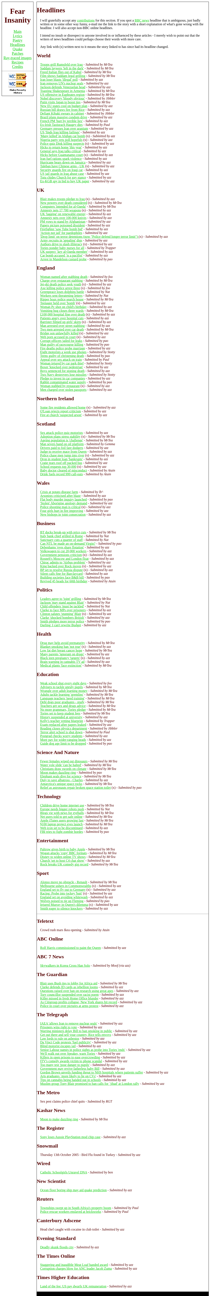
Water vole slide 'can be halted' (61, 765)
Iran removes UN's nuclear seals (61, 83)
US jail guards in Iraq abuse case (62, 173)
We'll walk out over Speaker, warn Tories (67, 1053)
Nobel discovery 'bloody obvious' (62, 98)
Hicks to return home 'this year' (61, 147)
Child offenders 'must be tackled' (62, 606)
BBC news (142, 20)
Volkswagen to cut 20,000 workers (63, 551)
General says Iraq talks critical (60, 151)
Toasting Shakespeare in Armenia (62, 91)
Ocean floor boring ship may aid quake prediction (73, 1190)
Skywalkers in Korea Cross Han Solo (65, 965)
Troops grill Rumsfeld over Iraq (61, 64)
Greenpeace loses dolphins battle (62, 292)
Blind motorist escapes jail (58, 1046)
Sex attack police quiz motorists (61, 433)
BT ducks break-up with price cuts (63, 532)
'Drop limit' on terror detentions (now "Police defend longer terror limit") (89, 236)
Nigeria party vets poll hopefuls (61, 140)
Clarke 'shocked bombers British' (62, 617)
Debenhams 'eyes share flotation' (62, 547)
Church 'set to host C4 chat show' (62, 860)
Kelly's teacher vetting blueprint (61, 721)
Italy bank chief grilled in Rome (61, 536)
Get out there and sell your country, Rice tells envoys (75, 1035)
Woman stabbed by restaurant (60, 386)
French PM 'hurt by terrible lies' (61, 121)
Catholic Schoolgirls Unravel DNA (63, 1172)
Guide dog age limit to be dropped (63, 743)
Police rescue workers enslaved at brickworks (70, 1211)
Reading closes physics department (63, 728)
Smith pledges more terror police (62, 621)
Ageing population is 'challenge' (61, 440)
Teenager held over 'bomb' (57, 303)
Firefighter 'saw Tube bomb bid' (61, 229)
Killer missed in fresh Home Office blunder (69, 998)
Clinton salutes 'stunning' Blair (60, 614)
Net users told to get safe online (61, 816)
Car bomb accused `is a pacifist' (61, 255)
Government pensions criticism (61, 555)
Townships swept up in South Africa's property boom (75, 1208)
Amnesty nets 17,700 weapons (60, 210)
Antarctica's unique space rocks (61, 784)
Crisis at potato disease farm (59, 492)
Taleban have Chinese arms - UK (62, 166)
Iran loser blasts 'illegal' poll (59, 79)
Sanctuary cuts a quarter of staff (61, 540)
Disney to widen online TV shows (63, 857)
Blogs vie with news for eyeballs (62, 813)
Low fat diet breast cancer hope (61, 650)
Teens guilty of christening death (62, 356)
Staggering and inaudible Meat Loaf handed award (74, 1265)
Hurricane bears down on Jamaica (62, 162)
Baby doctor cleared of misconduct (63, 470)
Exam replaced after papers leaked (63, 724)
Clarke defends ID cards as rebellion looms (69, 987)
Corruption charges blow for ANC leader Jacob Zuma (76, 1268)
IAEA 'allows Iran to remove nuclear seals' (68, 1023)
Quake (18, 49)
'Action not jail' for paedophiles (61, 233)
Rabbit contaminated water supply (63, 382)
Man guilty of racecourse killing (61, 344)
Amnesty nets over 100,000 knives (63, 218)
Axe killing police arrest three (60, 288)
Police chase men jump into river (62, 455)
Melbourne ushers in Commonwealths (65, 886)
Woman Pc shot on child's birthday (63, 307)
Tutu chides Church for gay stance (63, 177)
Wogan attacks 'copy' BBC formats (63, 853)
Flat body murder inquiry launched (63, 499)
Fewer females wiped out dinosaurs (64, 761)
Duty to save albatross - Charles (61, 780)
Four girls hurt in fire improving (61, 511)
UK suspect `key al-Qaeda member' (64, 251)
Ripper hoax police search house (62, 299)
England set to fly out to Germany (63, 889)
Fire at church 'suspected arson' (61, 415)
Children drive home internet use (62, 805)
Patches (17, 53)
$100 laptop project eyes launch (61, 824)
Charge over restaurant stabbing (61, 280)
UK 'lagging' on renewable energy (63, 214)
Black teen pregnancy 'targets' (60, 658)
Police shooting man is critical (60, 507)
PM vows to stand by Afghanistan (62, 221)
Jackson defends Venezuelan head (62, 87)
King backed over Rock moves (60, 566)
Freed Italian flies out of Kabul (61, 72)
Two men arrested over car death (62, 329)
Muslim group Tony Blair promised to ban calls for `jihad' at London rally (89, 1083)
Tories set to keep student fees (60, 713)
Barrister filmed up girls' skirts (60, 322)
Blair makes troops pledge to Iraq (62, 199)
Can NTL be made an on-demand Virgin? (67, 543)
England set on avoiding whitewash (64, 897)
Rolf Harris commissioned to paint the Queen (70, 948)
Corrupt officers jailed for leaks (61, 341)
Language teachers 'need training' (62, 698)
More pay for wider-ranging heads (63, 739)
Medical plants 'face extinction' (61, 665)
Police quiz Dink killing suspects (62, 143)
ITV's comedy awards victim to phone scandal (71, 1061)
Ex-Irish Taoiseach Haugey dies (61, 125)
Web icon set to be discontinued (61, 828)
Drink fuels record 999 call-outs (61, 474)
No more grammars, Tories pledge (63, 709)
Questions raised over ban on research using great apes (76, 991)
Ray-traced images (18, 58)
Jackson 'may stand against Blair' (62, 602)
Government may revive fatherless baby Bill (69, 1068)
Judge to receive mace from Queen (63, 451)
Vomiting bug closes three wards (62, 310)
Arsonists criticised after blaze (60, 495)
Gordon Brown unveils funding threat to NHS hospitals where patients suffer (91, 1072)
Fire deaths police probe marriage (62, 348)
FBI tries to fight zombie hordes (61, 831)
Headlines (17, 45)
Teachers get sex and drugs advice (63, 706)
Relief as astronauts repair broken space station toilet (75, 787)
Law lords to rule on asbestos (59, 1038)
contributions (85, 20)
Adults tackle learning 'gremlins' (61, 694)
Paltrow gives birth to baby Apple (62, 849)
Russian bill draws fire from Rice (62, 109)
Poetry (18, 40)
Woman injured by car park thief (62, 363)
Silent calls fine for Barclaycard (61, 573)
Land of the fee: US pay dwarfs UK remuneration (73, 1286)
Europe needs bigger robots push (62, 809)
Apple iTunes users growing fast (61, 820)
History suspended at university (61, 717)
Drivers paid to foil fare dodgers (61, 448)
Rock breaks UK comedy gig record (64, 864)
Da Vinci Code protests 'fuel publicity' (65, 1042)
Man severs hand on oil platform (62, 444)
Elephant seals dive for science (60, 776)
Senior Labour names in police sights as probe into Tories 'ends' (82, 1050)
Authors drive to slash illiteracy (61, 244)
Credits (17, 67)
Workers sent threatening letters (61, 295)
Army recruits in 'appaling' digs (61, 240)
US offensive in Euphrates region (62, 94)
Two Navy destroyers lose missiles (63, 374)
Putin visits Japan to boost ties (60, 102)
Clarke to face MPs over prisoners (63, 610)
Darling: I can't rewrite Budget (60, 625)
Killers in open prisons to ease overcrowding (70, 1057)
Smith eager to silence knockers (61, 908)
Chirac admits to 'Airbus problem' (62, 562)
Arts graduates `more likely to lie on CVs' (68, 1076)
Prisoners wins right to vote (58, 1027)
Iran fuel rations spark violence (61, 158)
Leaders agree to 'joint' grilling (60, 599)
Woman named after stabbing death (63, 277)
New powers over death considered (63, 202)
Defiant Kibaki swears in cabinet (62, 113)
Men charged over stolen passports (63, 389)
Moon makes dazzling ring (58, 772)
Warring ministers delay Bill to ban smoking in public (76, 1031)
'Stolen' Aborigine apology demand (63, 503)
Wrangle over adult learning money (64, 691)
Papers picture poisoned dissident (62, 225)
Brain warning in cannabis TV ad (62, 661)
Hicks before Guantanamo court (61, 155)
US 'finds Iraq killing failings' (60, 132)
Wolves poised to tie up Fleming (61, 901)
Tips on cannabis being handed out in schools (70, 1080)
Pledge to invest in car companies (62, 378)
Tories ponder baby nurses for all (62, 248)
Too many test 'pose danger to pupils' (65, 1065)
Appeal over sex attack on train (61, 359)
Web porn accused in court (58, 337)
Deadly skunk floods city (57, 1247)
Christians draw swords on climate (63, 769)
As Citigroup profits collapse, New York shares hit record (78, 1002)
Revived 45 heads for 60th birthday (63, 581)
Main (18, 31)
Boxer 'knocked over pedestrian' (61, 367)
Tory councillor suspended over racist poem (69, 994)
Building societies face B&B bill (62, 577)
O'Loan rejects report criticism (60, 411)
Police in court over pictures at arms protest (69, 1006)
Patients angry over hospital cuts (62, 318)
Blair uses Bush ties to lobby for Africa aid (68, 983)
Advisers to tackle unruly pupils (61, 687)
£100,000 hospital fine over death (62, 314)
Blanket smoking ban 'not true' (60, 646)
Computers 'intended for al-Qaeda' (63, 206)
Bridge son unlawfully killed (59, 333)
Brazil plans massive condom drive (63, 117)
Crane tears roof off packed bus (61, 463)
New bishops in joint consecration (63, 514)
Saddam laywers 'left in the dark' (62, 68)
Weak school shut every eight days (63, 683)
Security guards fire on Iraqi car (61, 170)
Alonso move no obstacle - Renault (63, 882)
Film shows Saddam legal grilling (62, 76)
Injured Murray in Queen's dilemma (64, 904)
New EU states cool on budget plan (63, 106)
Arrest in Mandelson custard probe (63, 259)
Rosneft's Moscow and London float (64, 558)
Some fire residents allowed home (63, 407)
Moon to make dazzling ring (59, 1119)
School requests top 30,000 (58, 466)
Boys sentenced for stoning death (62, 371)
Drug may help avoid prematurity (62, 643)
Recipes (18, 62)
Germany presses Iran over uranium (64, 128)
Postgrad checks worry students (61, 736)
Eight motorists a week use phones (63, 352)
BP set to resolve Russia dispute (61, 570)
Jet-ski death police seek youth (60, 284)
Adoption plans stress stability (60, 436)
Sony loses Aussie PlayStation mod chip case (70, 1137)
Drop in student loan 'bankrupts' (61, 459)
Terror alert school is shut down (61, 732)
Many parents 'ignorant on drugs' (62, 654)
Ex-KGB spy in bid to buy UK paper (64, 181)
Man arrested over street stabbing (62, 325)
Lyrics (17, 36)
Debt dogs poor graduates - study (62, 702)
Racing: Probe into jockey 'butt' (61, 893)
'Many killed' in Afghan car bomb (62, 136)
